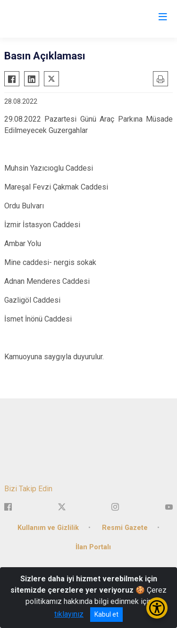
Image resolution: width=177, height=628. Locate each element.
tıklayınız (69, 614)
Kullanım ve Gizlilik (48, 528)
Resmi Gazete (125, 528)
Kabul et (106, 614)
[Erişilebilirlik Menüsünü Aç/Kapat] (157, 608)
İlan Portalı (93, 547)
